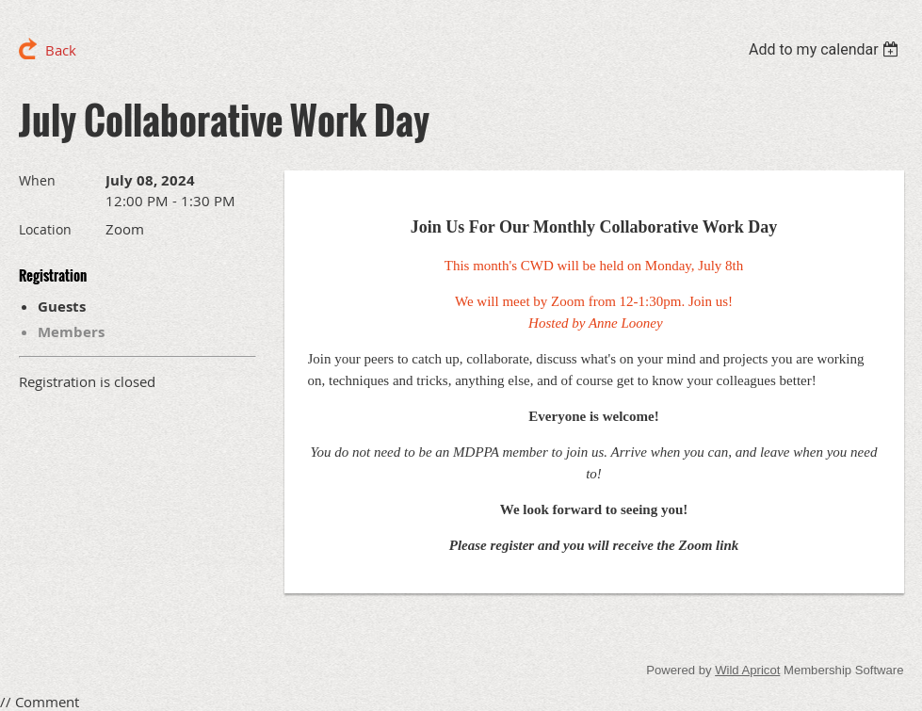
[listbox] (826, 49)
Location (45, 229)
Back (60, 49)
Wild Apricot (747, 670)
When (37, 180)
